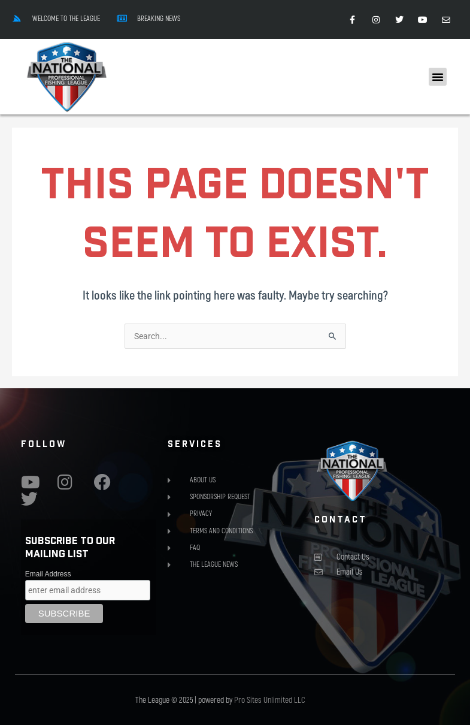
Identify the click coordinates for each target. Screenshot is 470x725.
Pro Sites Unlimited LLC (269, 699)
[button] (438, 77)
